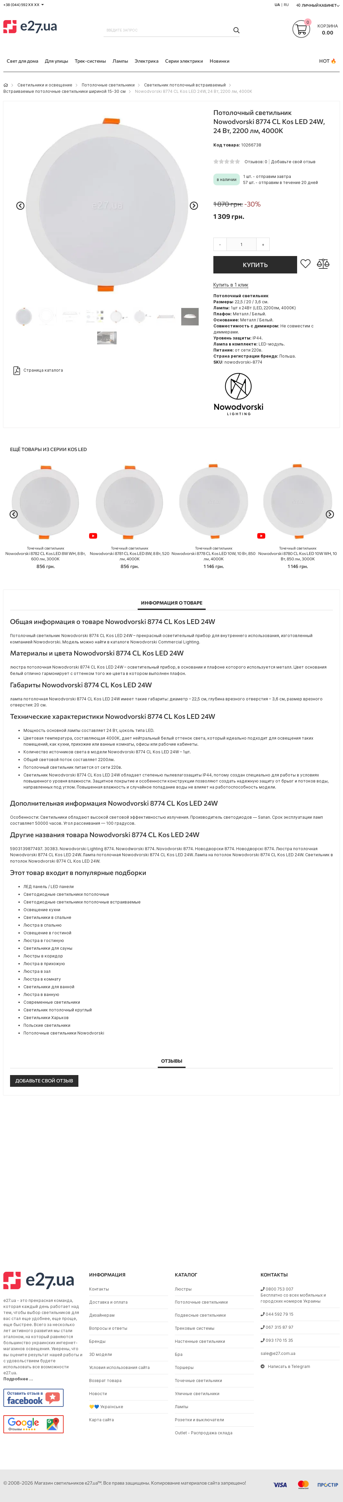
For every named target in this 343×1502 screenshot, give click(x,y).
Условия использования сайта (119, 1367)
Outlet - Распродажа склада (203, 1432)
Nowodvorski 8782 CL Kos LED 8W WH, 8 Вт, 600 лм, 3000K (45, 553)
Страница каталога (38, 370)
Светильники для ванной (48, 986)
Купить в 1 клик (230, 285)
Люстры (183, 1289)
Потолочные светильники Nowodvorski (63, 1033)
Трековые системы (194, 1328)
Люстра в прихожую (44, 963)
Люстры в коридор (43, 955)
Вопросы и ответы (108, 1328)
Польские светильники (46, 1025)
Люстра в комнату (42, 979)
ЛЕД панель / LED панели (48, 886)
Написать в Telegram (285, 1366)
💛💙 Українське (106, 1406)
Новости (98, 1393)
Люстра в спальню (42, 925)
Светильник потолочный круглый (57, 1009)
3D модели (100, 1354)
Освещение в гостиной (47, 932)
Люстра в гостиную (43, 940)
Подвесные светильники (200, 1315)
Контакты (99, 1289)
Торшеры (184, 1367)
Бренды (97, 1341)
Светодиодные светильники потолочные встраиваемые (82, 901)
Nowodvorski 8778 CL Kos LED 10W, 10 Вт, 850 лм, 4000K (214, 553)
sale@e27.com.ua (278, 1353)
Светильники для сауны (47, 948)
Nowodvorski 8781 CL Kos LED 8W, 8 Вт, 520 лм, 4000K (129, 553)
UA (277, 4)
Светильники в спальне (47, 917)
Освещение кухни (41, 909)
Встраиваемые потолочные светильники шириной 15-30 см (64, 91)
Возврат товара (105, 1380)
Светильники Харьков (46, 1017)
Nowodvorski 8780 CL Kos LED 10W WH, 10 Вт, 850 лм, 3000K (297, 553)
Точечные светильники (198, 1380)
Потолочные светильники (108, 84)
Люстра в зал (37, 971)
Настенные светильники (200, 1341)
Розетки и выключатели (199, 1419)
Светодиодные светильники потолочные (66, 894)
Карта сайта (101, 1419)
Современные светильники (51, 1002)
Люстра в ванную (41, 994)
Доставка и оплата (108, 1302)
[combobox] (172, 30)
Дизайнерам (102, 1315)
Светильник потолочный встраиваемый (185, 84)
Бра (179, 1354)
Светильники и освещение (44, 84)
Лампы (181, 1406)
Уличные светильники (197, 1393)
